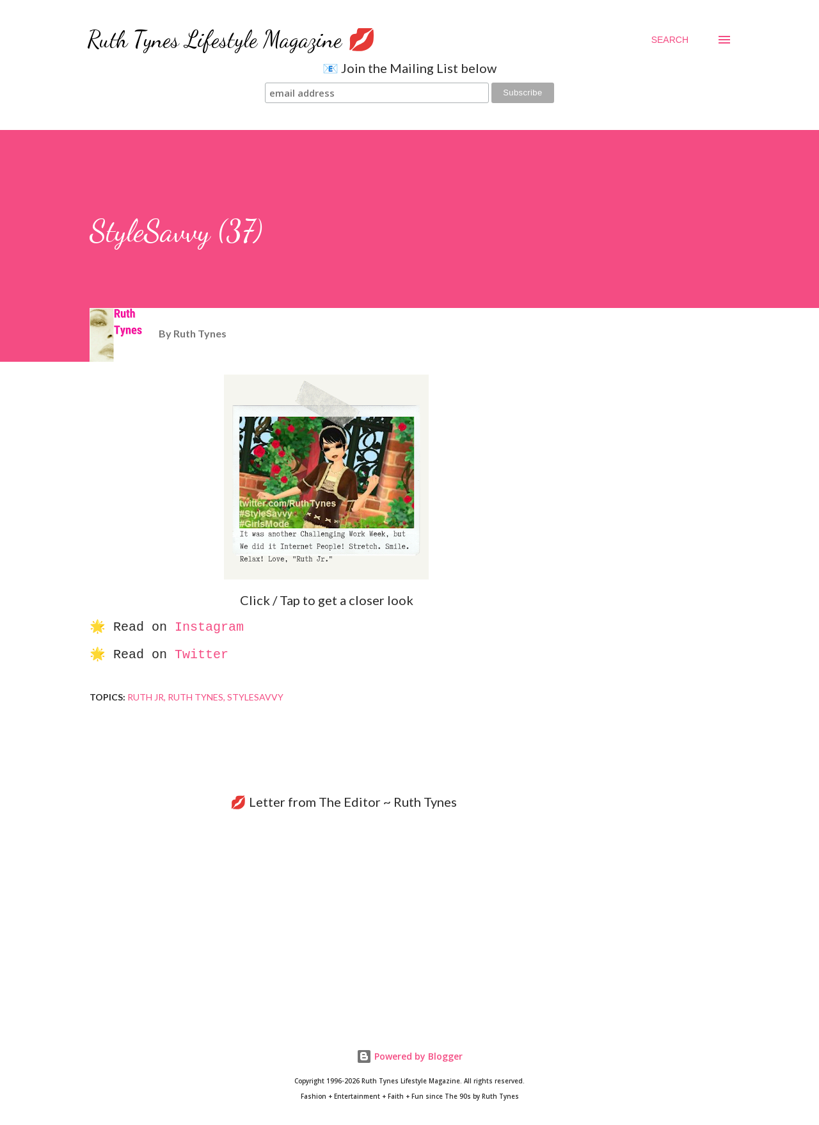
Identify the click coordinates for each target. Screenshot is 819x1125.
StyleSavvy (255, 697)
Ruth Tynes (195, 697)
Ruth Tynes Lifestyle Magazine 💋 (231, 39)
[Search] (669, 39)
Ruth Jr (145, 697)
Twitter (201, 654)
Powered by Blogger (409, 1056)
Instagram (209, 627)
